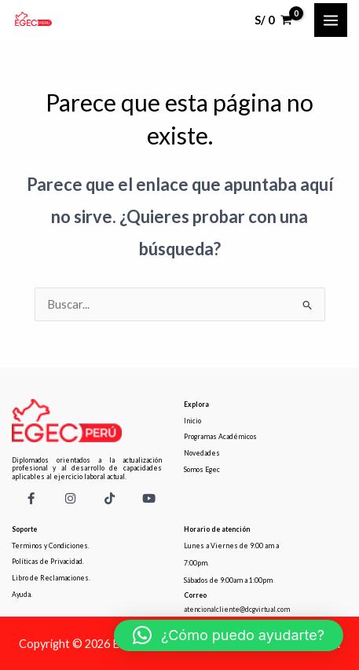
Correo (195, 595)
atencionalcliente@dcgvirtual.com (237, 609)
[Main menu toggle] (330, 19)
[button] (228, 635)
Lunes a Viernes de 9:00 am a (231, 546)
